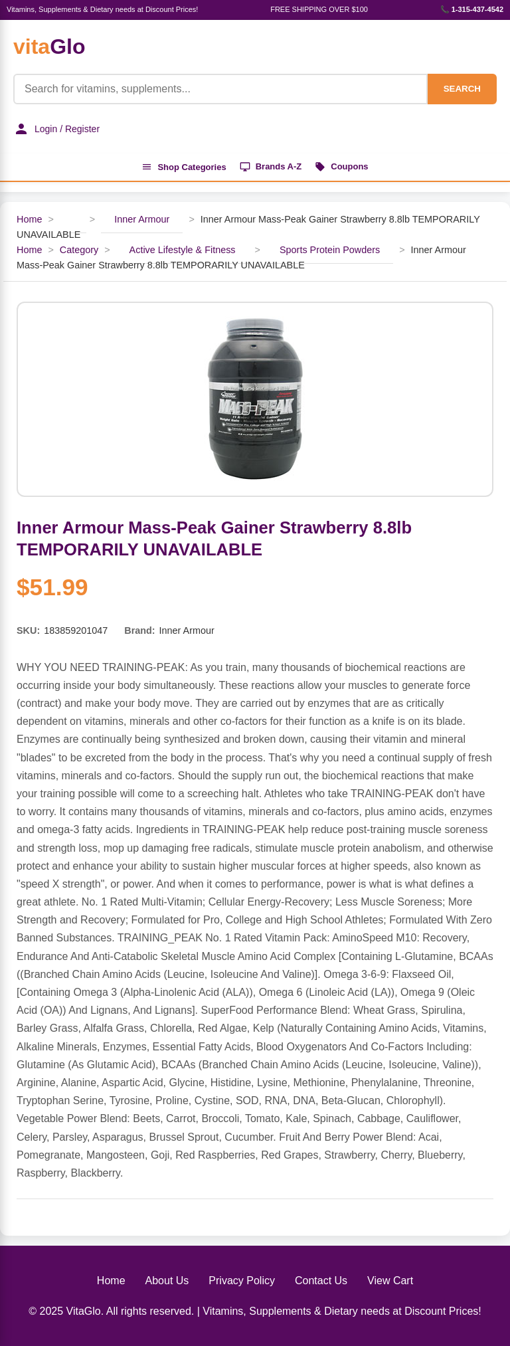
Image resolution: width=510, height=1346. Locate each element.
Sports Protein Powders (330, 249)
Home (29, 219)
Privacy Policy (242, 1280)
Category (79, 249)
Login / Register (56, 129)
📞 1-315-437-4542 (471, 9)
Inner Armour (141, 219)
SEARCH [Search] (462, 89)
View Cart (390, 1280)
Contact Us (321, 1280)
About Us (167, 1280)
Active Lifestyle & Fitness (182, 249)
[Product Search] (220, 89)
